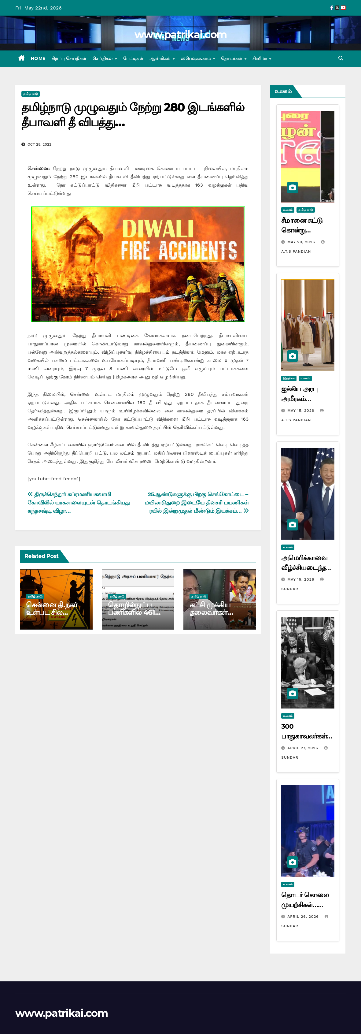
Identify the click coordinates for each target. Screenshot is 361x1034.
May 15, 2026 (301, 410)
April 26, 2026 (303, 916)
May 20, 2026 (302, 242)
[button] (340, 58)
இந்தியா (289, 378)
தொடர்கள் (232, 58)
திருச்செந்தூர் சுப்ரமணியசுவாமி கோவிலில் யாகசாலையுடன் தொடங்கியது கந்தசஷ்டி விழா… (79, 502)
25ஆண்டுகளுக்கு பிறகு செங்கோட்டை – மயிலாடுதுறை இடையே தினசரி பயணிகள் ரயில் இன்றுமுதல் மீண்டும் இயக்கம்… (197, 502)
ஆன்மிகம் (160, 58)
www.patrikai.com (180, 34)
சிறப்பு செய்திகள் (69, 58)
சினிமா (260, 58)
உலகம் (288, 209)
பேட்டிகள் (133, 58)
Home (38, 58)
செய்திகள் (103, 58)
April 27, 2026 (303, 748)
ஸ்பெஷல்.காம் (196, 58)
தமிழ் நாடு (30, 93)
